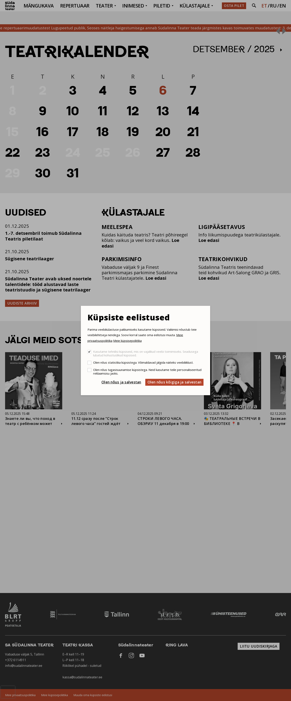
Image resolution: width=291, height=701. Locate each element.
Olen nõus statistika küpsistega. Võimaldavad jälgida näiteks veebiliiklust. (143, 362)
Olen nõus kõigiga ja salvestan (174, 382)
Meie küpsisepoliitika (127, 341)
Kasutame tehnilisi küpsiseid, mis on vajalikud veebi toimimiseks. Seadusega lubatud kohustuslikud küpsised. (145, 353)
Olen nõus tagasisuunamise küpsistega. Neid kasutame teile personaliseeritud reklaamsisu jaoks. (147, 371)
